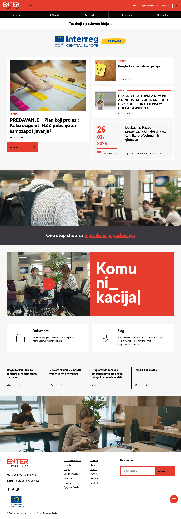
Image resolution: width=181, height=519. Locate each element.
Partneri (94, 473)
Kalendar (126, 14)
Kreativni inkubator (72, 460)
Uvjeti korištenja (35, 513)
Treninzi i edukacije (145, 370)
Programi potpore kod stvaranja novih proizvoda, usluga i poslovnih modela (107, 373)
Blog (92, 464)
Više (9, 385)
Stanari (93, 469)
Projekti (90, 14)
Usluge (67, 469)
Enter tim (68, 464)
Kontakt (135, 5)
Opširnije (14, 146)
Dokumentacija (71, 473)
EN (176, 5)
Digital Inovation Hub (149, 5)
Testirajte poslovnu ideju (90, 23)
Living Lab (165, 5)
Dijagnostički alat (72, 487)
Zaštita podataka (50, 513)
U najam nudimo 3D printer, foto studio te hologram (65, 371)
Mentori (94, 478)
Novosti (54, 14)
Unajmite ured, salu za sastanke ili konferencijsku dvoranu (22, 373)
